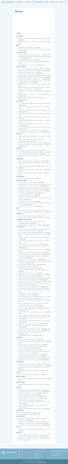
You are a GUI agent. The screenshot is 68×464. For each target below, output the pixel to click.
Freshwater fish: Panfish (24, 295)
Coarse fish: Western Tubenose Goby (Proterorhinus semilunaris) (35, 103)
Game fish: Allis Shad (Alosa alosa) (27, 276)
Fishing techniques (22, 180)
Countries (19, 148)
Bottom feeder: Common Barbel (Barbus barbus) (31, 77)
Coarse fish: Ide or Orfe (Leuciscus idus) (28, 130)
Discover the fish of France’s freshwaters (29, 153)
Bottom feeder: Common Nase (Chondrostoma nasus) (32, 84)
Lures (18, 372)
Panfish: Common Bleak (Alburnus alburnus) (29, 330)
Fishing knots (20, 176)
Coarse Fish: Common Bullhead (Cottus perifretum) (31, 106)
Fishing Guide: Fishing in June (26, 60)
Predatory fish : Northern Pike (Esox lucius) (29, 286)
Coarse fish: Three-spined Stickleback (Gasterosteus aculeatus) (34, 123)
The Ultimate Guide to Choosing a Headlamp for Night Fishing (34, 38)
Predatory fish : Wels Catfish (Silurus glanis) (29, 315)
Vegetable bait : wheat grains (26, 47)
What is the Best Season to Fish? (26, 65)
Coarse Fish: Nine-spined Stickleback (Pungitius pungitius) (33, 117)
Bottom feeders (21, 67)
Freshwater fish (21, 227)
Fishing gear (20, 159)
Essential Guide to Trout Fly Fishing (27, 182)
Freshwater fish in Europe (25, 335)
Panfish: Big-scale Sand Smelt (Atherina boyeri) (30, 229)
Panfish (19, 388)
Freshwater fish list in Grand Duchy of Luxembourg (31, 152)
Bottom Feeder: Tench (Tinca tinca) (27, 74)
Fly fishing (19, 214)
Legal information (38, 453)
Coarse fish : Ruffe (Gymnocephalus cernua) (29, 132)
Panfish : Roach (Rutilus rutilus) (26, 72)
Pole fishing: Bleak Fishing (25, 196)
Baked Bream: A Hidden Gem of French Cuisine (30, 143)
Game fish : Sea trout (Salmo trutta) (27, 259)
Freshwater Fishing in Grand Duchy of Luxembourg (31, 155)
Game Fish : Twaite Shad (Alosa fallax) (28, 307)
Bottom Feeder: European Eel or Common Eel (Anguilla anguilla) (34, 94)
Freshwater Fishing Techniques (26, 206)
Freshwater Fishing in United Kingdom (28, 150)
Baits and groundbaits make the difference (29, 370)
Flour (18, 208)
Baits (18, 45)
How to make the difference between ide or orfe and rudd (33, 127)
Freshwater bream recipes (24, 219)
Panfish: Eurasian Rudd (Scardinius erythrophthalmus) (32, 325)
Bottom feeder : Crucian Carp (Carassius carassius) (31, 91)
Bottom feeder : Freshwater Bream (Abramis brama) (31, 97)
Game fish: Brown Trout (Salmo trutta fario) (29, 244)
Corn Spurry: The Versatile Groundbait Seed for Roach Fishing (34, 367)
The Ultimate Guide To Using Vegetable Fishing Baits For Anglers (34, 49)
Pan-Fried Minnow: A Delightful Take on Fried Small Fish (32, 136)
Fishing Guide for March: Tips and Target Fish (30, 55)
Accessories (20, 36)
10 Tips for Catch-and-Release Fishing (28, 192)
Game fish (19, 337)
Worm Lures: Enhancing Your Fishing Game (29, 161)
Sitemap (19, 456)
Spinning (19, 432)
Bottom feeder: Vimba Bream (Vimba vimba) (29, 70)
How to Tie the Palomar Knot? (26, 178)
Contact (19, 455)
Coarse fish (20, 101)
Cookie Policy (37, 456)
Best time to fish (54, 2)
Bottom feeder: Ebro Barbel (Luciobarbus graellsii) (31, 69)
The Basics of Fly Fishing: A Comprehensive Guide (31, 191)
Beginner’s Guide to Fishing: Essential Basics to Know (32, 162)
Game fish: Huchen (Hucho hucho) (27, 230)
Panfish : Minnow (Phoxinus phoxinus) (28, 279)
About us (20, 453)
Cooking (19, 134)
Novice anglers (21, 382)
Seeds (18, 427)
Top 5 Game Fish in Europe (25, 266)
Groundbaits (20, 361)
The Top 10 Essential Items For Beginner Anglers (30, 173)
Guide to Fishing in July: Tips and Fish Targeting (30, 61)
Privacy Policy (37, 455)
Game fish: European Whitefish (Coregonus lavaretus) (32, 234)
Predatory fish (21, 416)
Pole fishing (20, 410)
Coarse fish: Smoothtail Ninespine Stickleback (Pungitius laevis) (34, 110)
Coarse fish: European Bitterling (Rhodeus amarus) (31, 120)
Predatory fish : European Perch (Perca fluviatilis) (30, 288)
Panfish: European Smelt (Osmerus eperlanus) (30, 254)
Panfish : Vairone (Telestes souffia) (27, 264)
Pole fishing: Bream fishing (25, 201)
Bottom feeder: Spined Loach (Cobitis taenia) (29, 79)
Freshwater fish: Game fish (25, 293)
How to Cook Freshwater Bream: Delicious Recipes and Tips (33, 144)
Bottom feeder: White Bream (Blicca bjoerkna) (30, 75)
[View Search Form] (66, 2)
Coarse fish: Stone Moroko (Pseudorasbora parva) (31, 113)
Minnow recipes (21, 376)
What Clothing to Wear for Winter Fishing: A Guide (31, 41)
